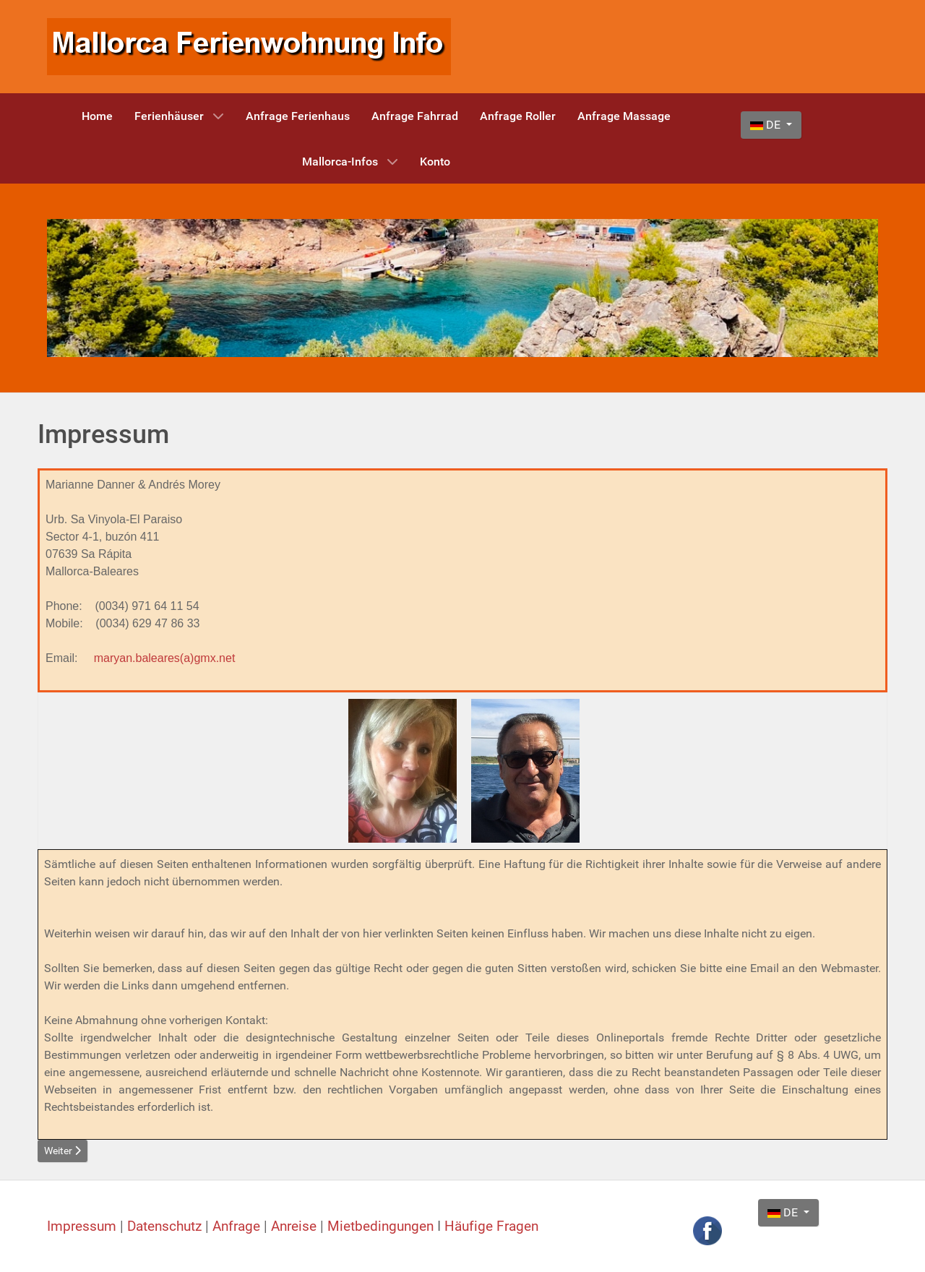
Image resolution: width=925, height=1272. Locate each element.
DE (766, 125)
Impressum (83, 1226)
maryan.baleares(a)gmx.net (165, 658)
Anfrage (238, 1226)
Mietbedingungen (380, 1226)
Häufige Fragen (491, 1226)
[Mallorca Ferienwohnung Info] (249, 46)
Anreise (295, 1226)
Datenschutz (166, 1226)
